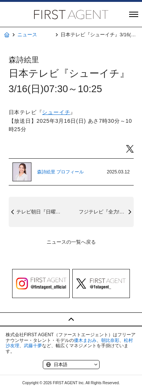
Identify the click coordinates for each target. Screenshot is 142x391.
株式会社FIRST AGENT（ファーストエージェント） (71, 14)
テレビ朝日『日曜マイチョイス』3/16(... (43, 212)
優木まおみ (85, 340)
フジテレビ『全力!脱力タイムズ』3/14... (106, 212)
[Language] (71, 364)
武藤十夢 (33, 345)
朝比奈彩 (110, 340)
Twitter (130, 149)
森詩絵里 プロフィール (60, 172)
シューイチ (56, 112)
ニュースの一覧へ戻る (71, 242)
